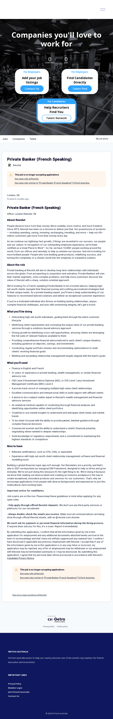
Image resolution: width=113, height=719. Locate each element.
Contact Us (32, 88)
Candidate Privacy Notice (20, 558)
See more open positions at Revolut (29, 595)
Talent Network (56, 118)
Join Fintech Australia (18, 692)
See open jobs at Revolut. (27, 179)
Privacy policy (48, 627)
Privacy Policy (14, 683)
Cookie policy (62, 627)
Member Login (15, 688)
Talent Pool (79, 88)
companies (19, 139)
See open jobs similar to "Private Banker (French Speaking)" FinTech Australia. (52, 183)
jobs (5, 139)
